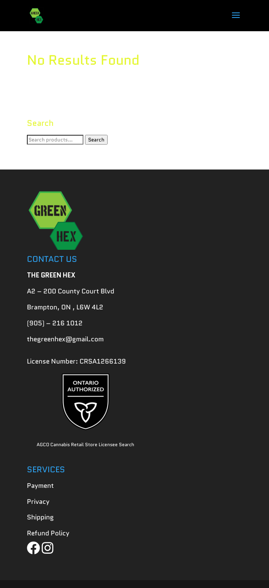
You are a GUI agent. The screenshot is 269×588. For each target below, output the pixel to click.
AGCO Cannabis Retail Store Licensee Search (85, 444)
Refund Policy (48, 533)
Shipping (40, 517)
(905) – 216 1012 (55, 323)
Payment (40, 485)
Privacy (38, 501)
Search (96, 139)
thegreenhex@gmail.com (65, 339)
